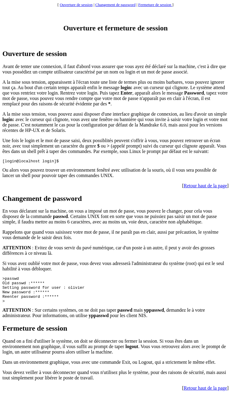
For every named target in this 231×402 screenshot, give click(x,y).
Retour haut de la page (205, 186)
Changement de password (115, 4)
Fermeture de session (155, 4)
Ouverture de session (76, 4)
